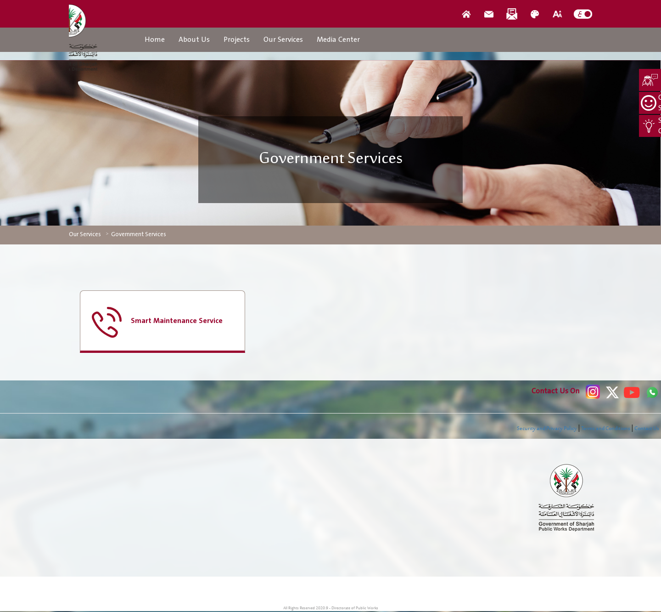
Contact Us (646, 429)
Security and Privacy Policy (547, 429)
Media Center (338, 39)
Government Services (138, 234)
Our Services (283, 39)
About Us (194, 39)
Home (155, 39)
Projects (237, 39)
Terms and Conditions (605, 429)
